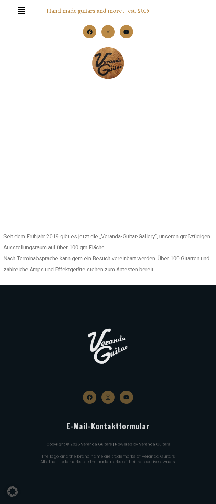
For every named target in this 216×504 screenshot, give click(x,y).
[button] (12, 491)
